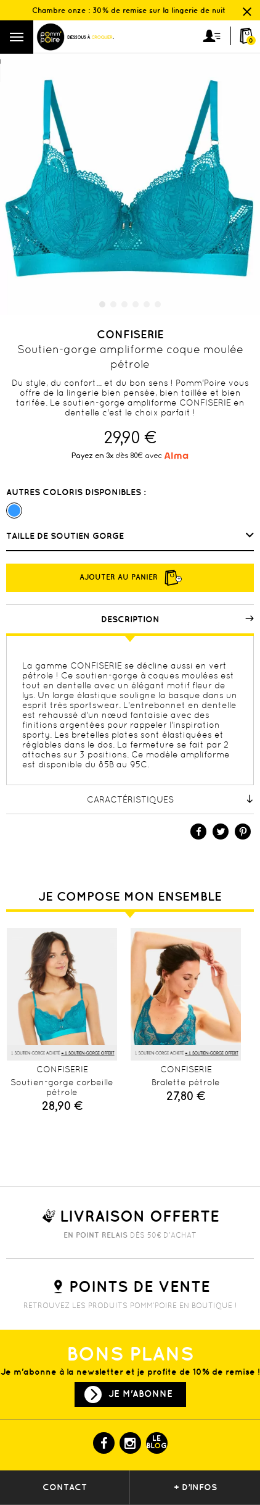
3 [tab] (124, 304)
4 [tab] (135, 304)
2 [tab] (113, 304)
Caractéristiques (170, 799)
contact (65, 1487)
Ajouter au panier (130, 578)
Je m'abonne (140, 1393)
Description (177, 619)
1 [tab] (102, 304)
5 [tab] (147, 304)
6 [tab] (158, 304)
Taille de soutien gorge (66, 536)
